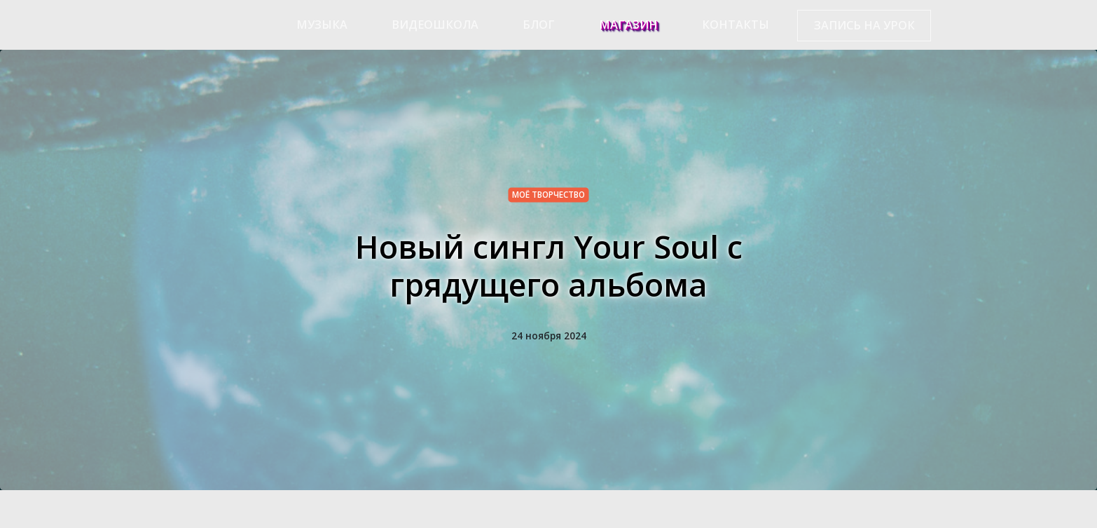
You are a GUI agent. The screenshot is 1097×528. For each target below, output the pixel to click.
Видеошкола (435, 24)
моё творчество (548, 194)
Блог (539, 24)
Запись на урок (864, 25)
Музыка (321, 24)
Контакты (735, 24)
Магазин (628, 24)
